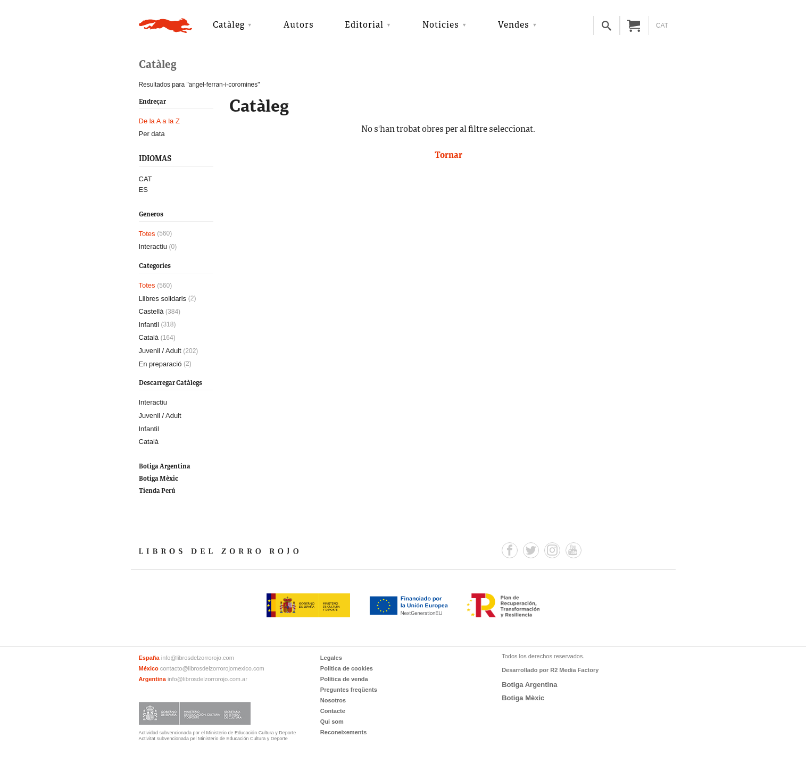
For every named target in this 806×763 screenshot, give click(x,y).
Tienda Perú (157, 491)
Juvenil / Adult (160, 351)
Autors (299, 25)
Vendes (513, 25)
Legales (331, 658)
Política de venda (344, 679)
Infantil (149, 325)
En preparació (160, 364)
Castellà (151, 311)
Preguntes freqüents (348, 689)
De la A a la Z (159, 121)
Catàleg (229, 25)
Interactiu (153, 246)
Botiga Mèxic (158, 479)
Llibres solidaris (163, 299)
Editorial (364, 25)
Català (149, 337)
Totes (147, 234)
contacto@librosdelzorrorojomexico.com (212, 668)
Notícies (440, 25)
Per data (152, 134)
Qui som (332, 721)
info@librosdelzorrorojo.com (197, 658)
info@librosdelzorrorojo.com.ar (207, 679)
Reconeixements (343, 732)
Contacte (332, 711)
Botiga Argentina (164, 467)
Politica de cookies (346, 668)
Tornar (448, 155)
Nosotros (333, 700)
